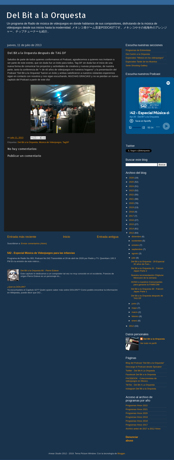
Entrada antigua (107, 236)
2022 (132, 194)
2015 (132, 224)
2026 (132, 177)
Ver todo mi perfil (148, 343)
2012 (132, 326)
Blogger (121, 453)
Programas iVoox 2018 (137, 421)
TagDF (66, 142)
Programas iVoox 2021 (137, 409)
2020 (132, 203)
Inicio (66, 236)
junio (134, 303)
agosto (135, 253)
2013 (132, 233)
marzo (135, 312)
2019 (132, 207)
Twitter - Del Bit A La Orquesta (140, 370)
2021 (132, 199)
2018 (132, 211)
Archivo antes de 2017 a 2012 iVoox (143, 428)
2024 (132, 186)
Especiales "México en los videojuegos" (145, 58)
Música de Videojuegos (50, 142)
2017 (132, 216)
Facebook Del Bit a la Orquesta (141, 374)
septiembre (137, 249)
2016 (132, 220)
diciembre (137, 236)
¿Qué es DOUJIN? (16, 287)
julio (134, 258)
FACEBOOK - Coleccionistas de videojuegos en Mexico (141, 379)
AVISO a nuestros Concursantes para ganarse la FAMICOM (146, 283)
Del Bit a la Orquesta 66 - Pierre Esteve (39, 270)
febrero (135, 316)
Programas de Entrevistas (138, 50)
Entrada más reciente (21, 236)
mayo (135, 308)
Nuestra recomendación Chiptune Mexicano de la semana (147, 276)
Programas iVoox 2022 (137, 405)
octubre (136, 245)
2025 (132, 182)
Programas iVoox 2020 (137, 413)
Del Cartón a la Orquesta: (138, 54)
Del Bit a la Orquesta (46, 15)
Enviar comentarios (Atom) (34, 243)
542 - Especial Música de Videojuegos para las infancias (41, 253)
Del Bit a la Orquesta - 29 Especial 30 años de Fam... (147, 262)
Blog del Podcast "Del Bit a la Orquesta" (145, 363)
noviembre (137, 241)
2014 (132, 228)
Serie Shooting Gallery (136, 65)
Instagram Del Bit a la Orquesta (141, 388)
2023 (132, 190)
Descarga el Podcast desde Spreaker (144, 367)
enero (135, 320)
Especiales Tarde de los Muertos (141, 61)
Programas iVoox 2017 (137, 425)
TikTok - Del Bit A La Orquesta (140, 385)
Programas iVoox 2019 (137, 417)
